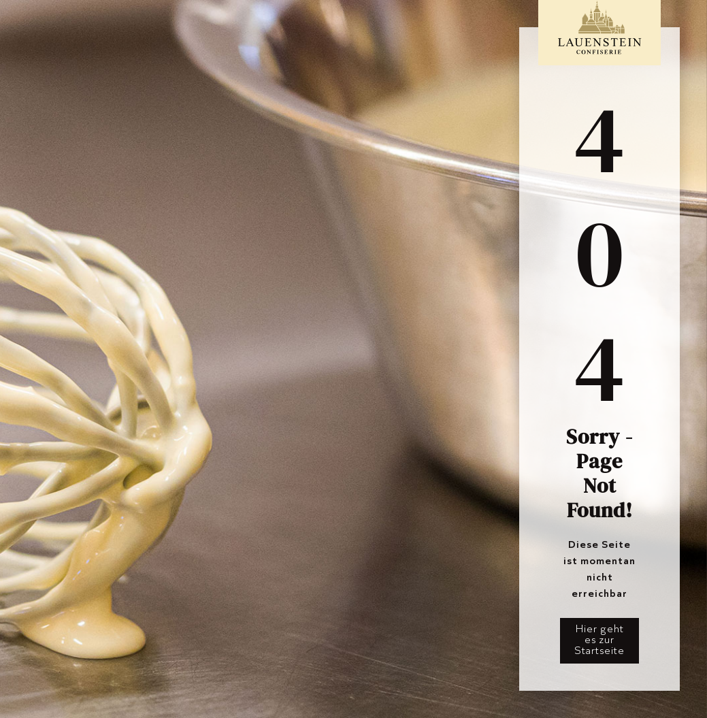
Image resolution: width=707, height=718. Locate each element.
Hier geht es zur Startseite (599, 639)
